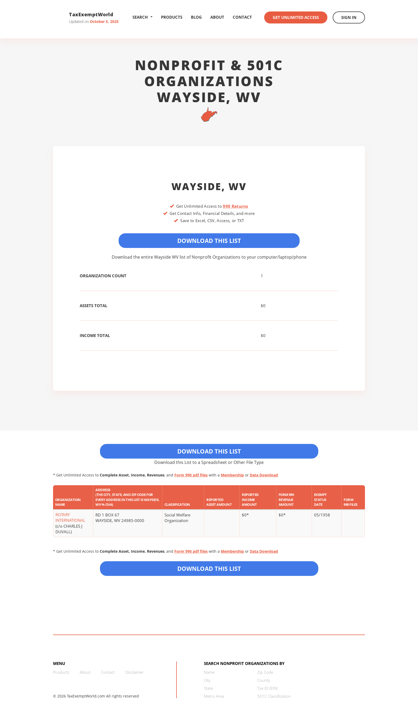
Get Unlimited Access (296, 17)
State (208, 688)
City (207, 680)
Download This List (209, 240)
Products (171, 17)
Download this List (209, 568)
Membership (232, 475)
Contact (242, 17)
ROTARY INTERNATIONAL (70, 517)
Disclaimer (134, 672)
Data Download (264, 475)
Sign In (348, 17)
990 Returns (235, 206)
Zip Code (265, 672)
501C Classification (274, 696)
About (217, 17)
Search (142, 17)
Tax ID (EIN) (267, 688)
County (263, 680)
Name (209, 672)
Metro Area (214, 696)
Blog (196, 17)
